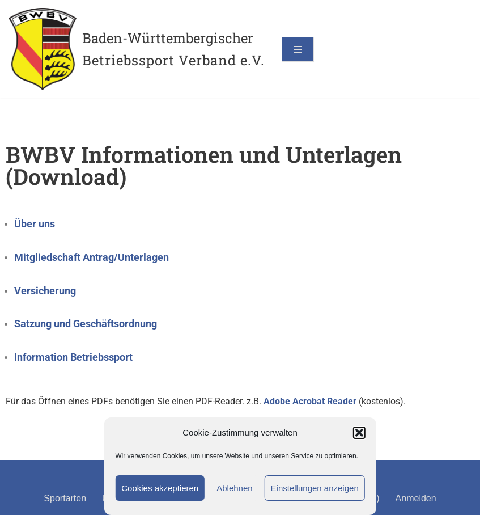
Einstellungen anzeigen (315, 488)
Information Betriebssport (73, 357)
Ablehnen (234, 488)
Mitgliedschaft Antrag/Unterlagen (91, 257)
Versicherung (45, 291)
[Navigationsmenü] (298, 49)
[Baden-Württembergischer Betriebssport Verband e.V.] (137, 49)
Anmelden (416, 498)
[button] (359, 432)
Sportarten (65, 498)
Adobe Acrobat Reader (310, 401)
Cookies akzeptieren (159, 488)
